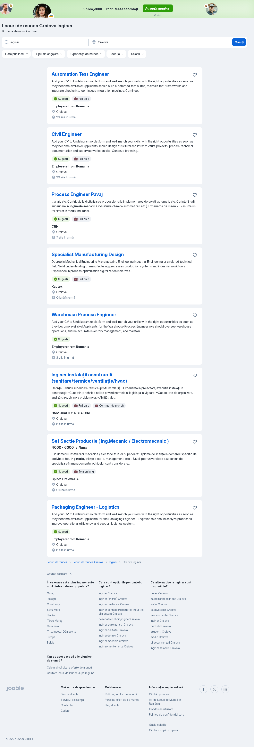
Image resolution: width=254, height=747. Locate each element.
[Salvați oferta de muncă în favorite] (195, 75)
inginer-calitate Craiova (113, 630)
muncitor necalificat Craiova (168, 598)
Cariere (65, 710)
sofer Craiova (159, 604)
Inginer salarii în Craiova (165, 648)
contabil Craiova (161, 626)
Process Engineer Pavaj (77, 194)
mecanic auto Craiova (164, 615)
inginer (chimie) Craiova (113, 598)
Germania (53, 626)
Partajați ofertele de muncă (122, 699)
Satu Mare (53, 609)
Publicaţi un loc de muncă (121, 694)
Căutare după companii (163, 730)
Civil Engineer (67, 134)
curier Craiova (159, 593)
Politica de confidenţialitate (166, 714)
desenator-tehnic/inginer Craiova (119, 619)
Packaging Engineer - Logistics (86, 507)
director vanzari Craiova (165, 642)
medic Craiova (159, 637)
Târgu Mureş (54, 620)
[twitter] (214, 689)
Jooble (29, 738)
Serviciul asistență (72, 699)
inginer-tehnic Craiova (112, 635)
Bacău (51, 615)
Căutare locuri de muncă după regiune (70, 673)
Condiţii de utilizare (161, 709)
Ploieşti (51, 598)
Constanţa (53, 604)
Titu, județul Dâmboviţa (61, 631)
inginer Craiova (108, 593)
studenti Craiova (161, 631)
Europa (51, 637)
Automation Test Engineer (80, 74)
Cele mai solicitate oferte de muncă (69, 667)
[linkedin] (225, 689)
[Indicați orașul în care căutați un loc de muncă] (132, 42)
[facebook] (203, 689)
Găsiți (239, 42)
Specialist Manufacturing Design (88, 254)
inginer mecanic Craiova (113, 641)
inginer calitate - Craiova (114, 604)
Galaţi (51, 593)
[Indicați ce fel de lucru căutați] (45, 42)
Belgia (51, 642)
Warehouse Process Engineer (84, 314)
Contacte (67, 705)
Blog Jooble (112, 705)
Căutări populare (159, 694)
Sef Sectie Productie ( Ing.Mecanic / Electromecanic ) (110, 441)
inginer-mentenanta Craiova (116, 646)
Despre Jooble (69, 694)
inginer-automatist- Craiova (116, 624)
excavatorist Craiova (163, 609)
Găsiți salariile (157, 724)
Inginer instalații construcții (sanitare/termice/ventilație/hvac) (89, 378)
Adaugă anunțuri (157, 8)
